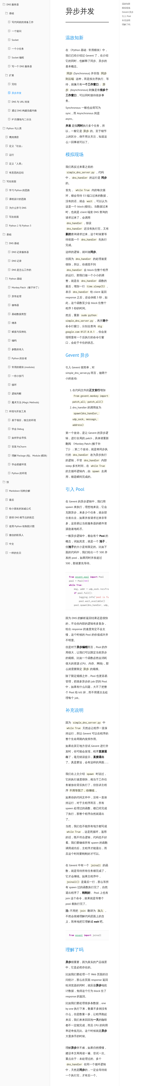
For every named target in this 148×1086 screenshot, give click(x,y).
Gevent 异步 (127, 12)
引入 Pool (126, 16)
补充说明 (126, 20)
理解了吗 (126, 24)
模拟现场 (126, 8)
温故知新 (126, 4)
